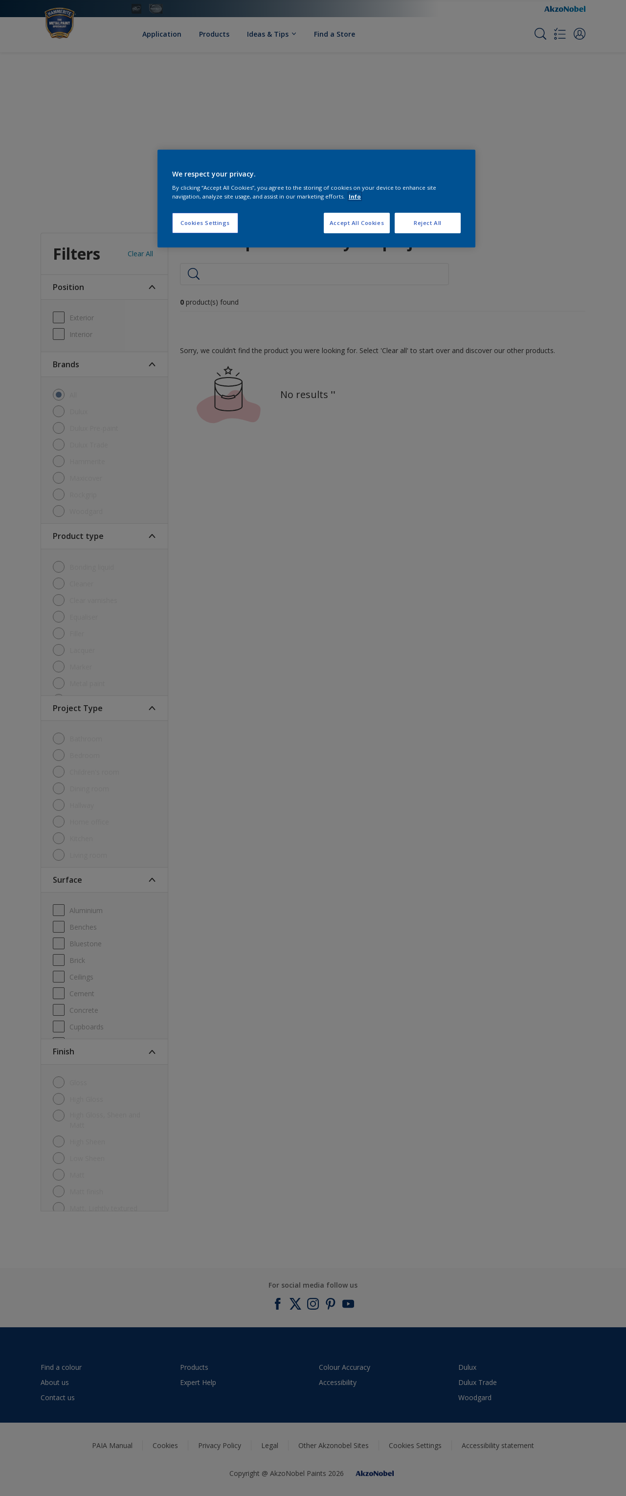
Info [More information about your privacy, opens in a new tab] (355, 196)
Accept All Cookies (357, 222)
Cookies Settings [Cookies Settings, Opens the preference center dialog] (205, 222)
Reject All (428, 222)
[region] (316, 198)
